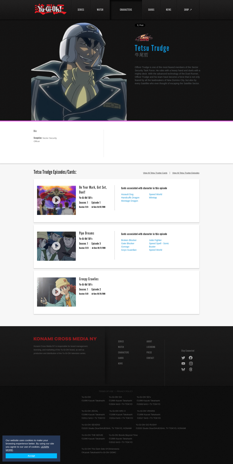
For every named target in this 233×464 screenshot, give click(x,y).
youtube (184, 364)
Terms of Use (106, 391)
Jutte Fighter (155, 240)
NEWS (120, 363)
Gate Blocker (127, 243)
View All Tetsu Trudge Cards (155, 173)
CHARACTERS (123, 352)
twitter (183, 358)
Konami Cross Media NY (65, 339)
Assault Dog (127, 194)
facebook (191, 358)
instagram (191, 364)
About (149, 341)
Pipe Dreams (86, 233)
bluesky (184, 370)
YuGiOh (50, 9)
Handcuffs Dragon (130, 197)
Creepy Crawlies (89, 279)
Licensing (151, 347)
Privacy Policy (125, 391)
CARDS (121, 358)
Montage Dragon (129, 201)
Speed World (155, 194)
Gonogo (125, 246)
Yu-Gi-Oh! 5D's (144, 37)
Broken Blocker (129, 240)
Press (149, 352)
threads (191, 370)
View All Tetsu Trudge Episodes (185, 173)
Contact (150, 358)
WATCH (121, 347)
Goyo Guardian (129, 250)
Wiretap (153, 197)
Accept (31, 456)
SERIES (121, 341)
